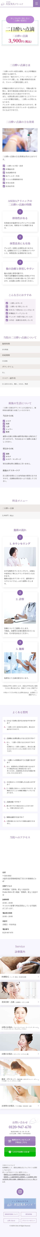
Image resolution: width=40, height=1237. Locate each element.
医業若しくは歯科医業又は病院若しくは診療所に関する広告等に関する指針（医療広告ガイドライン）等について (19, 1179)
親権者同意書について (11, 1214)
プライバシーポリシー (28, 1220)
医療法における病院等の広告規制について (17, 1174)
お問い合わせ (11, 1220)
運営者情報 (28, 1214)
